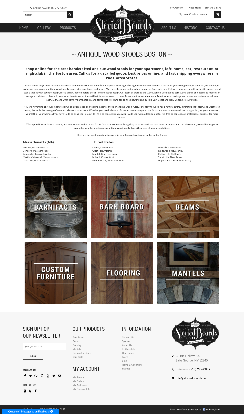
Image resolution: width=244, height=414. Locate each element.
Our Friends (128, 353)
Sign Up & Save (213, 7)
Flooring (77, 345)
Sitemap (126, 368)
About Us (127, 345)
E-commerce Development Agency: (186, 409)
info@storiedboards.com (192, 378)
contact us (110, 113)
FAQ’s (125, 356)
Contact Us (128, 337)
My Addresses (80, 385)
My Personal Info (81, 389)
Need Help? (195, 7)
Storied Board (122, 26)
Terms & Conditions (132, 364)
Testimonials (128, 349)
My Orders (78, 381)
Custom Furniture (82, 353)
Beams (76, 341)
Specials (126, 341)
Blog (124, 360)
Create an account (198, 14)
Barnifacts (78, 356)
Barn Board (78, 337)
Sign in (182, 14)
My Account (176, 7)
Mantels (77, 349)
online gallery (127, 124)
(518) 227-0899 (57, 8)
